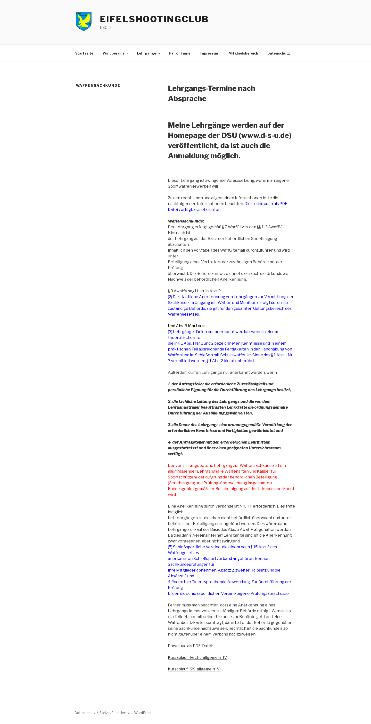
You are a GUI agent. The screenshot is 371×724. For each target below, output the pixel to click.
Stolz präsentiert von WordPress (126, 713)
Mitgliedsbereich (243, 53)
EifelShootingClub (154, 19)
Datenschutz (278, 53)
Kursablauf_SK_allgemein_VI (194, 669)
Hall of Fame (179, 53)
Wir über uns (116, 53)
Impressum (209, 53)
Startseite (84, 53)
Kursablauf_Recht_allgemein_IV (197, 657)
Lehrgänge (149, 53)
